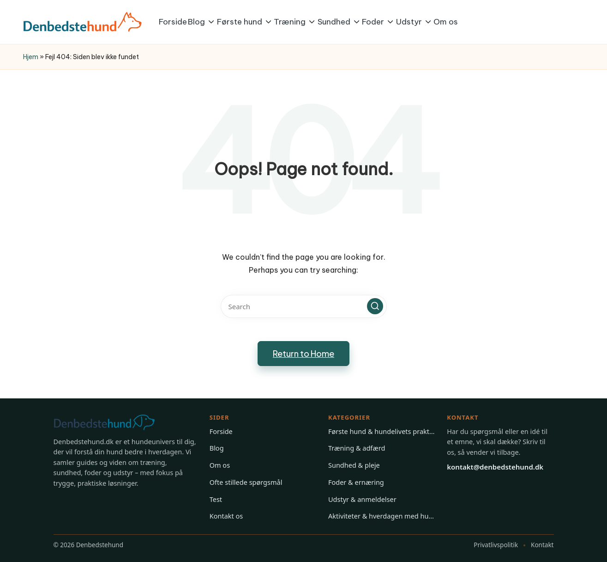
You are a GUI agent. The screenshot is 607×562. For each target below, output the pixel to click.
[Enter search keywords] (304, 306)
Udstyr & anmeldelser (362, 499)
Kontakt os (226, 515)
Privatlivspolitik (496, 545)
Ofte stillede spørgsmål (246, 482)
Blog (217, 447)
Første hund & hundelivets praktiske (381, 431)
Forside (221, 431)
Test (216, 499)
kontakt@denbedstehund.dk (495, 466)
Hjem (30, 57)
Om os (220, 465)
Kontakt (542, 545)
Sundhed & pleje (354, 465)
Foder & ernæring (356, 482)
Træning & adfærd (356, 447)
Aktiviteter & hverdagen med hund (381, 515)
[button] (375, 306)
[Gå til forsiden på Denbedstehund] (114, 422)
